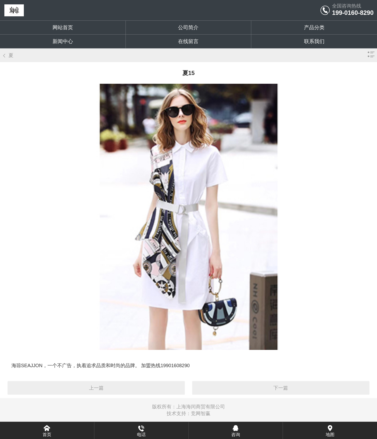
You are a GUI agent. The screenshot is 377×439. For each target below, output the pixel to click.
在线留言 (188, 41)
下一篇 (280, 388)
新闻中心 (63, 41)
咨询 (235, 434)
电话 (141, 434)
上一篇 (96, 388)
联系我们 (314, 41)
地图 (330, 434)
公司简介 (188, 27)
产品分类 (314, 27)
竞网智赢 (200, 413)
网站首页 (63, 27)
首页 (47, 434)
